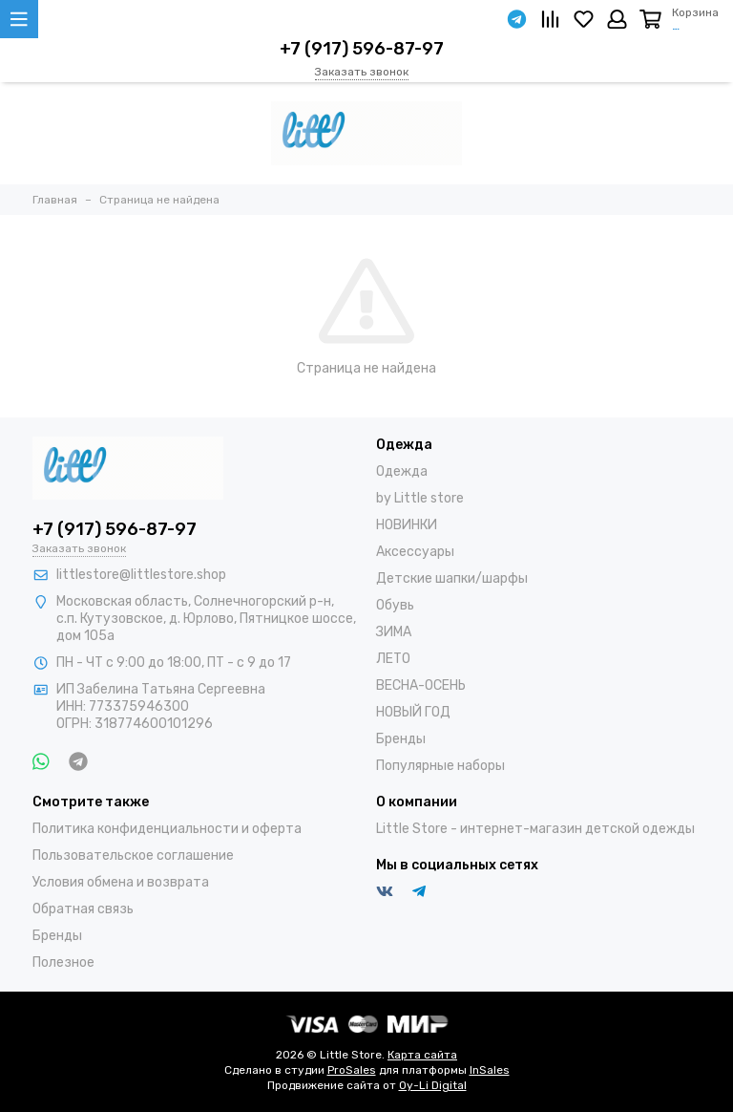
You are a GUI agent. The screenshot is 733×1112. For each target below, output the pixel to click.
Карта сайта (422, 1054)
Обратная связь (83, 909)
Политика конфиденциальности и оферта (167, 829)
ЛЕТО (393, 659)
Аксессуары (415, 552)
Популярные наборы (440, 766)
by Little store (420, 498)
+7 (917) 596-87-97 (362, 48)
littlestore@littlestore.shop (141, 575)
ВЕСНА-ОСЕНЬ (421, 685)
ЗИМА (393, 632)
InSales (490, 1070)
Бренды (401, 739)
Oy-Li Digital (433, 1085)
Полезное (63, 962)
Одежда (402, 471)
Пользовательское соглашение (133, 855)
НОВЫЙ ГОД (413, 712)
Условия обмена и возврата (120, 882)
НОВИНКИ (406, 525)
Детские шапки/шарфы (452, 578)
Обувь (395, 605)
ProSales (351, 1070)
